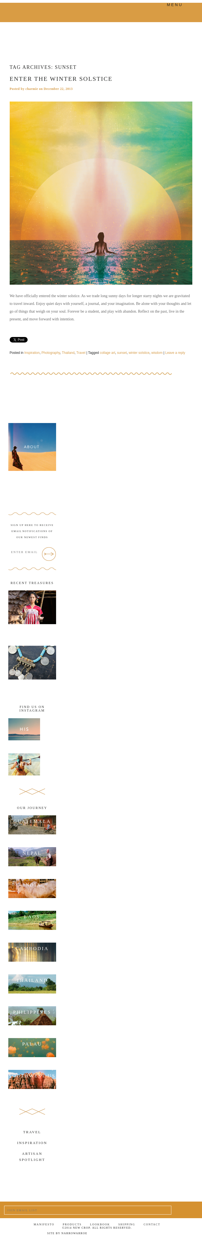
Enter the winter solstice (61, 78)
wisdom (156, 353)
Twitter (158, 1234)
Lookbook (100, 1224)
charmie (31, 89)
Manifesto (44, 1224)
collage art (107, 353)
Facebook (144, 1234)
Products (72, 1224)
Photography (50, 353)
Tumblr (172, 1234)
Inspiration (32, 353)
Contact (152, 1224)
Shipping (126, 1224)
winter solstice (138, 353)
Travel (80, 353)
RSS (186, 1234)
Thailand (68, 353)
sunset (122, 353)
